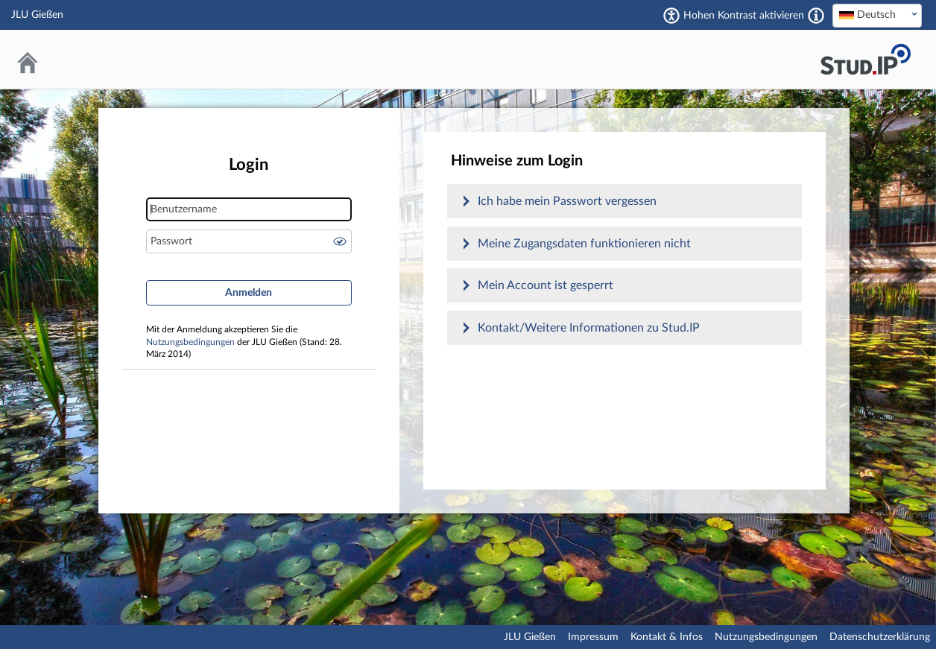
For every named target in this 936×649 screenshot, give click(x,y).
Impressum (593, 637)
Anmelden (248, 293)
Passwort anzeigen (339, 241)
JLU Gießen (530, 637)
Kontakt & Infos (666, 637)
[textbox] (877, 14)
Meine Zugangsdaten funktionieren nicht (584, 244)
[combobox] (877, 16)
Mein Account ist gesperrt (545, 285)
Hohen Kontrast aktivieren (743, 15)
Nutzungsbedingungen (190, 342)
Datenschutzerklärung (879, 637)
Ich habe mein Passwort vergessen (567, 201)
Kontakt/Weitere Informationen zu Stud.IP (589, 328)
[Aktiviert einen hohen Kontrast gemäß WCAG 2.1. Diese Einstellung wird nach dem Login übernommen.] (816, 16)
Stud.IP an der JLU (865, 59)
